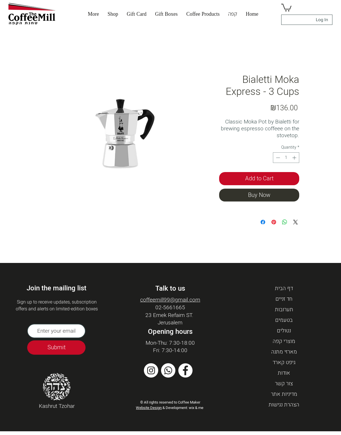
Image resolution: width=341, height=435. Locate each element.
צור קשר (284, 384)
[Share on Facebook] (262, 222)
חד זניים (283, 299)
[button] (232, 14)
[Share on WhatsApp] (284, 222)
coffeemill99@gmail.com (170, 300)
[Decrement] (277, 158)
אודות (284, 373)
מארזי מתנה (284, 352)
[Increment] (294, 158)
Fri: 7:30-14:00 (170, 350)
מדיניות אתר (284, 394)
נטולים (284, 331)
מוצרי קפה (284, 341)
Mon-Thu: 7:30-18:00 (170, 343)
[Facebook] (185, 370)
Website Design (149, 407)
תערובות (284, 310)
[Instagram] (151, 370)
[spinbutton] (286, 158)
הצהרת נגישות (284, 405)
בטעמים (284, 320)
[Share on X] (295, 222)
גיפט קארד (284, 362)
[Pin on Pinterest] (273, 222)
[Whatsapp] (168, 370)
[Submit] (56, 347)
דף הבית (284, 288)
